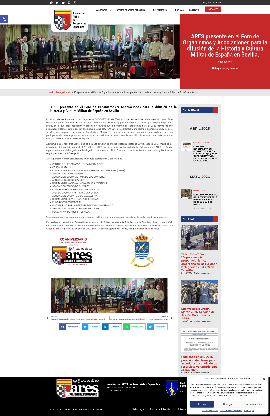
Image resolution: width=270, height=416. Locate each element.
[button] (4, 19)
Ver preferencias (253, 404)
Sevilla (244, 68)
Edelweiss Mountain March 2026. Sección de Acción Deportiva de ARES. (198, 308)
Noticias (179, 10)
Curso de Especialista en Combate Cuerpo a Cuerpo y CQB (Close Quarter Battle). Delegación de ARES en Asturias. (205, 160)
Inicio (51, 92)
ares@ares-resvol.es (211, 2)
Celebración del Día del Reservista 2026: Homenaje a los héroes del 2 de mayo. (205, 202)
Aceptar (202, 404)
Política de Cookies (210, 411)
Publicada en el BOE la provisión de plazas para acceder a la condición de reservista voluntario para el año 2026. (199, 353)
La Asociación (102, 10)
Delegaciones (161, 10)
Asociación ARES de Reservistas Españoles (133, 384)
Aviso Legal (249, 411)
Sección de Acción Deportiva (132, 10)
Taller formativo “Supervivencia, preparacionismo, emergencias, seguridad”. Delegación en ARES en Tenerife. (199, 260)
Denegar (227, 404)
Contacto (194, 10)
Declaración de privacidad (231, 411)
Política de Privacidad (160, 409)
